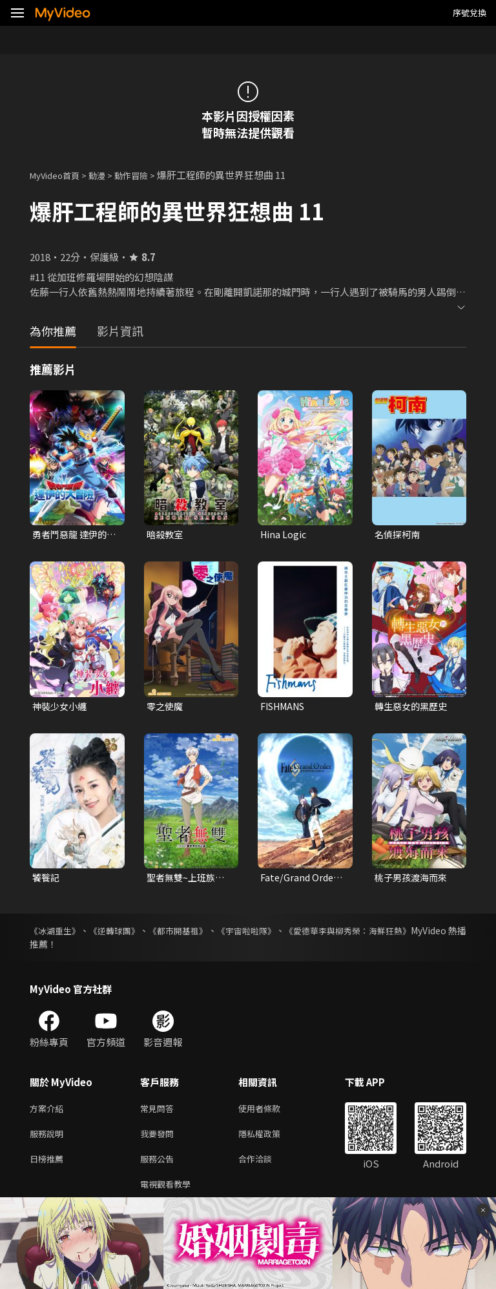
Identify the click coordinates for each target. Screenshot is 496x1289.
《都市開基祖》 (202, 934)
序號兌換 (469, 12)
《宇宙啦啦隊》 (283, 934)
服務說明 (49, 1140)
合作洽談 (265, 1167)
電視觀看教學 (169, 1194)
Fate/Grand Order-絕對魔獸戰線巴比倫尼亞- (302, 881)
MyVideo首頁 (59, 175)
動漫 (107, 175)
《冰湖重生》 (57, 934)
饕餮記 (46, 880)
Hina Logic (284, 534)
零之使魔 (166, 708)
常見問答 (159, 1113)
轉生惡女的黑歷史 (413, 708)
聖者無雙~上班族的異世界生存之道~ (188, 881)
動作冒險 (145, 175)
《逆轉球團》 (128, 934)
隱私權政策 (270, 1140)
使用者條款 (270, 1113)
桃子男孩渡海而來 (413, 880)
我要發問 (159, 1140)
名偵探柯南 (399, 534)
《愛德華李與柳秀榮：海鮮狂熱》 (398, 934)
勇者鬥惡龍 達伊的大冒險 (72, 535)
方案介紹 (49, 1113)
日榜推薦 (49, 1167)
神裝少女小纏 (61, 708)
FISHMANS (286, 708)
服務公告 (159, 1167)
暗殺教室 (166, 534)
